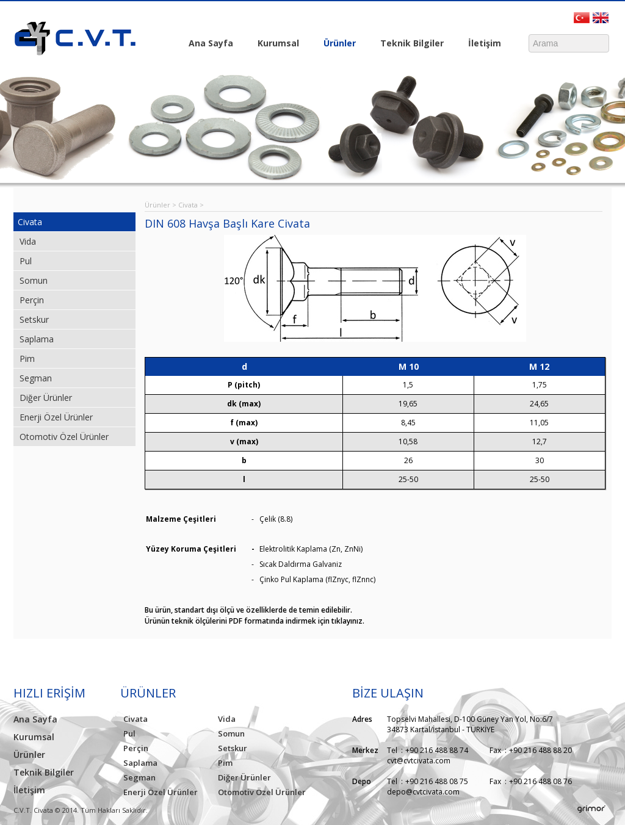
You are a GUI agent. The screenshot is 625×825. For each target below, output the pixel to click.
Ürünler (336, 44)
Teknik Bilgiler (409, 44)
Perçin (32, 300)
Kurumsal (275, 44)
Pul (26, 261)
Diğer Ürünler (46, 397)
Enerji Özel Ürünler (56, 417)
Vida (28, 241)
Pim (27, 358)
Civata (30, 222)
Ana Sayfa (211, 43)
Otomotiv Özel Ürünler (64, 436)
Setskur (34, 319)
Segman (36, 378)
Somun (34, 280)
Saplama (37, 339)
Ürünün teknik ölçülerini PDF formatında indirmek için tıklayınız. (254, 621)
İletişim (481, 44)
